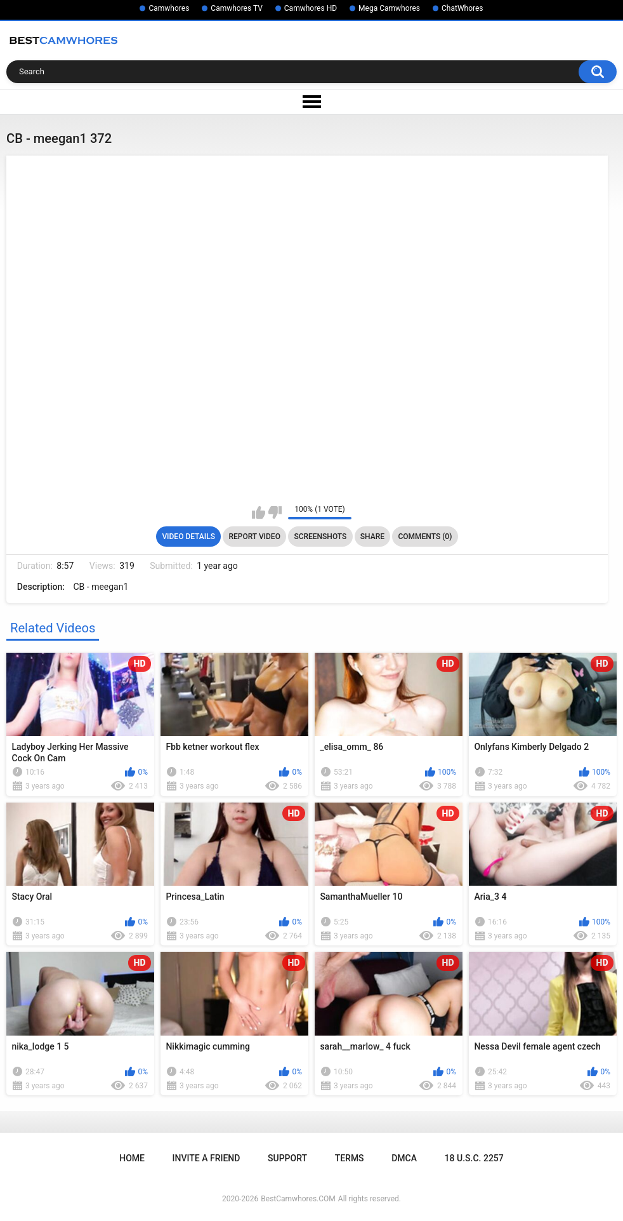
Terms (349, 1158)
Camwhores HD (310, 8)
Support (287, 1158)
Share (372, 536)
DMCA (404, 1158)
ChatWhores (462, 8)
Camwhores (168, 8)
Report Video (254, 536)
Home (132, 1158)
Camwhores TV (236, 8)
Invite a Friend (206, 1158)
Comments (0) (425, 536)
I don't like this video (275, 512)
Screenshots (320, 536)
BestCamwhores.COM (298, 1198)
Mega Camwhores (389, 8)
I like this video (258, 512)
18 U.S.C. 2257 (474, 1158)
